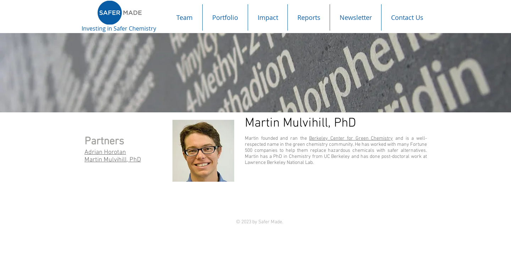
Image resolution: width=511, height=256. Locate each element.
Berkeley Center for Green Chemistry (351, 138)
